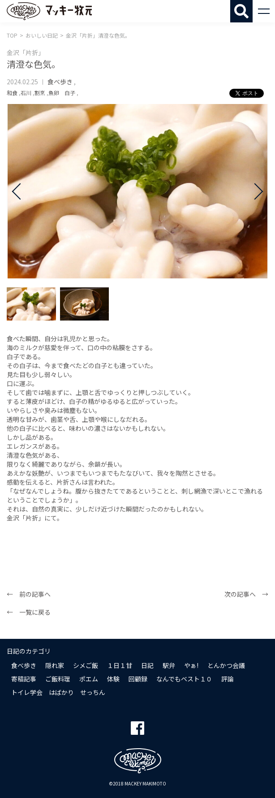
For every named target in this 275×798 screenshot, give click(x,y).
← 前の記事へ (29, 594)
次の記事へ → (246, 594)
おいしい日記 (42, 35)
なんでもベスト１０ (184, 678)
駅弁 (169, 665)
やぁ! (191, 665)
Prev (20, 191)
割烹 (39, 92)
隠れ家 (54, 665)
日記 (147, 665)
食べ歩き (60, 81)
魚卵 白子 (61, 92)
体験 (113, 678)
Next (255, 191)
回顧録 (138, 678)
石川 (26, 92)
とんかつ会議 (226, 665)
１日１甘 (119, 665)
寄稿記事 (23, 678)
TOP (12, 35)
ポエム (88, 678)
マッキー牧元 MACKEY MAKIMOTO (49, 11)
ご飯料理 (57, 678)
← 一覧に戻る (29, 611)
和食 (12, 92)
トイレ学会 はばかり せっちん (58, 692)
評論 (227, 678)
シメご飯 (85, 665)
